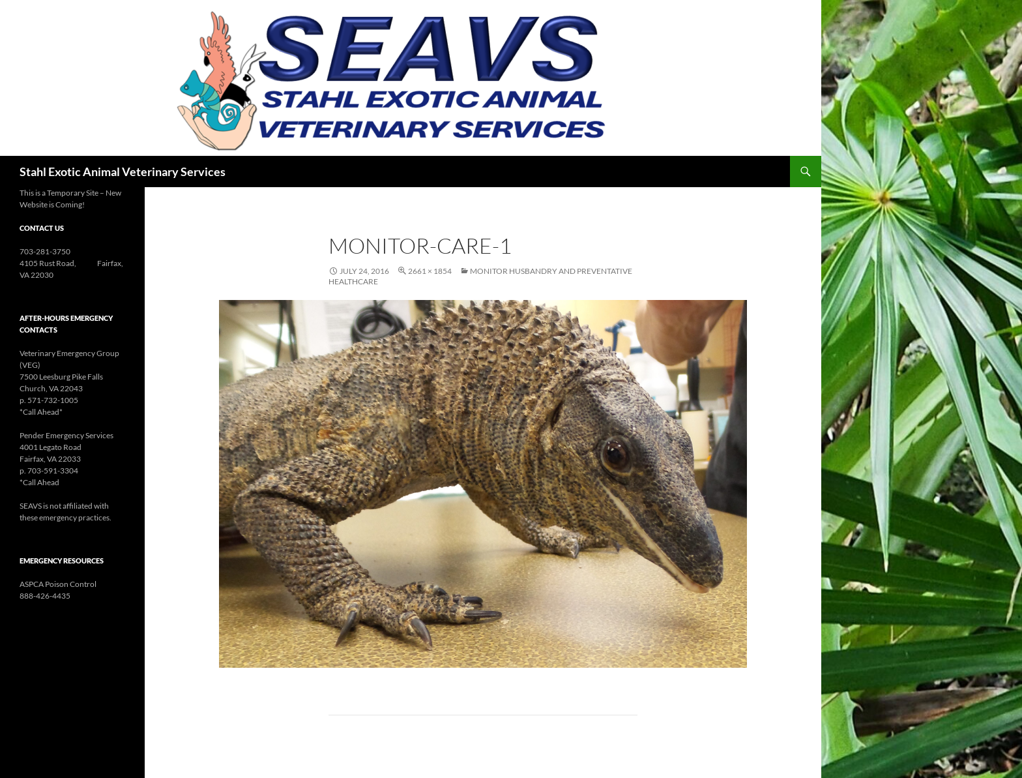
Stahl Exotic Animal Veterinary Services (123, 171)
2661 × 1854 (430, 271)
